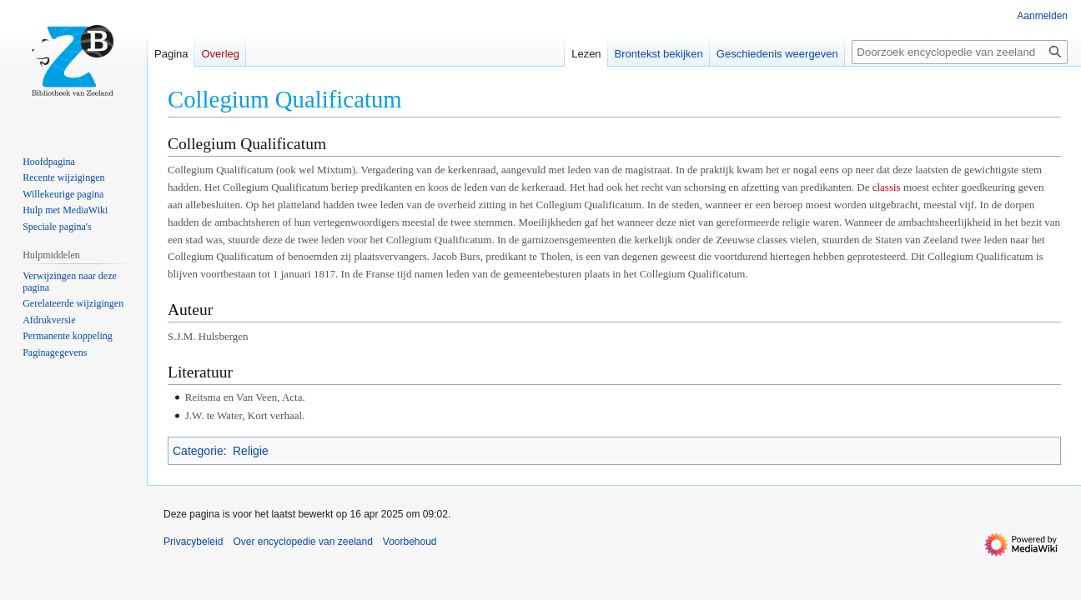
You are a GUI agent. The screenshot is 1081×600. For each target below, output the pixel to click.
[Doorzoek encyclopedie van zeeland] (960, 52)
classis (886, 187)
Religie (251, 451)
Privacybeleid (193, 542)
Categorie (198, 451)
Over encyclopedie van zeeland (302, 542)
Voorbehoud (410, 542)
